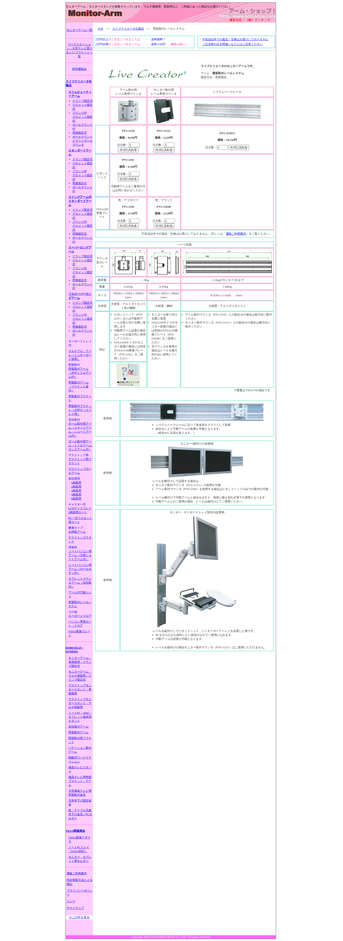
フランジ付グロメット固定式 (82, 116)
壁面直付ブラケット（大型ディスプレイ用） (79, 410)
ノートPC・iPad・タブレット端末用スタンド (80, 716)
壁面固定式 (79, 132)
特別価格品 (79, 69)
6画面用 (76, 498)
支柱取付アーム (78, 726)
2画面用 (76, 486)
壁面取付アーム (78, 732)
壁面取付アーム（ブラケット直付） (78, 386)
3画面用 (76, 490)
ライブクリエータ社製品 (128, 28)
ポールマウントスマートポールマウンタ (82, 140)
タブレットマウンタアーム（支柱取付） (79, 582)
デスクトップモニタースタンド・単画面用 (79, 689)
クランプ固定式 (82, 101)
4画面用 (76, 494)
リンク (71, 901)
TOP (100, 28)
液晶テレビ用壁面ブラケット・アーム (79, 781)
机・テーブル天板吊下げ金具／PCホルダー (80, 814)
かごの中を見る (79, 917)
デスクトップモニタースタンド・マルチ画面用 (79, 703)
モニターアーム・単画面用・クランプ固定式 (79, 662)
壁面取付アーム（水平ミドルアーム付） (79, 372)
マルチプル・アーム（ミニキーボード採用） (79, 355)
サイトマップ (75, 908)
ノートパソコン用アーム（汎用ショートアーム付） (79, 555)
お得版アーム (77, 531)
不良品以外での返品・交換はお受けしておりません (235, 39)
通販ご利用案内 (77, 873)
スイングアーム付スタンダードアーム (79, 201)
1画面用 (76, 482)
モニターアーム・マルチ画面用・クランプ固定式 (79, 675)
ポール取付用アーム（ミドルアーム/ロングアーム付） (80, 445)
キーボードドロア (79, 616)
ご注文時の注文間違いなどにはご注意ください (232, 44)
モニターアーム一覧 (79, 30)
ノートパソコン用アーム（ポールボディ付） (79, 569)
